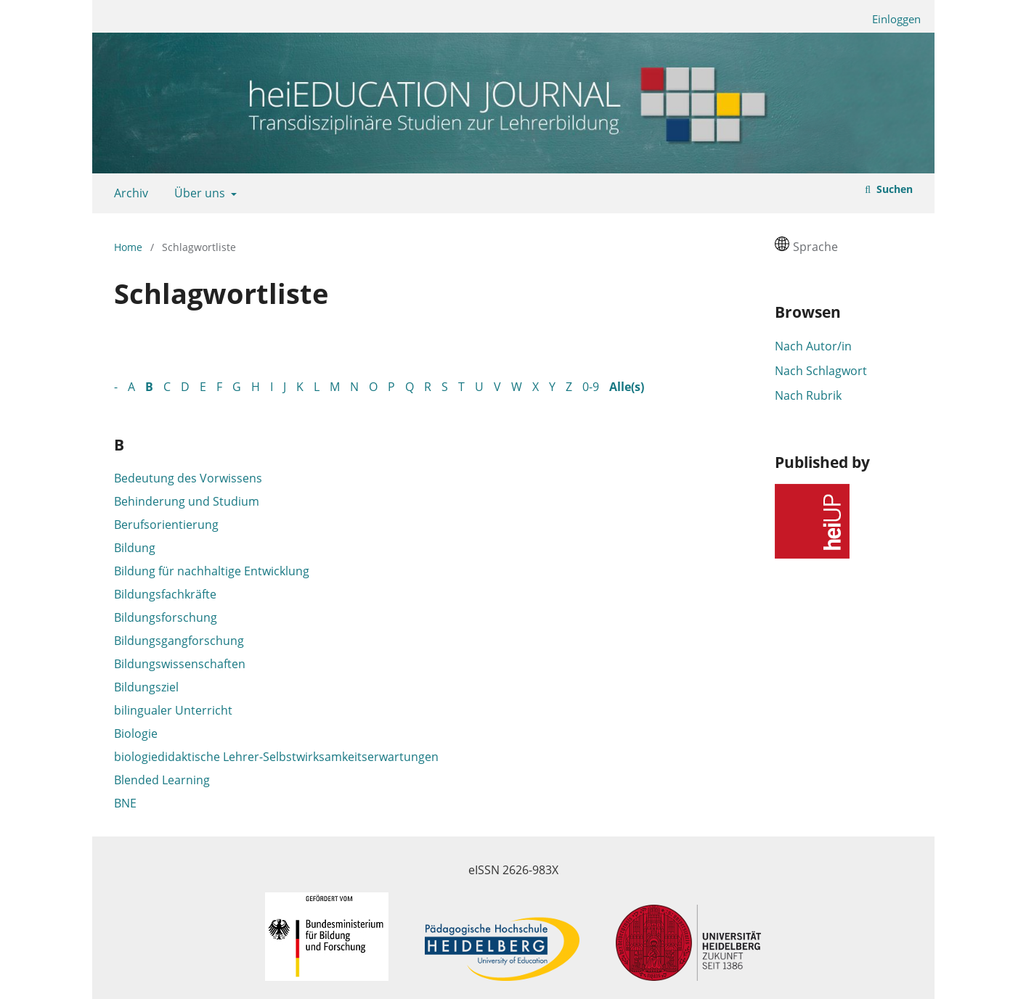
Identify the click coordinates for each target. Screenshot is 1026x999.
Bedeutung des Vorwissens (188, 478)
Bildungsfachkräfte (165, 594)
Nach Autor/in (813, 346)
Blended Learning (162, 780)
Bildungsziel (146, 687)
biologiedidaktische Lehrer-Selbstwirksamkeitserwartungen (276, 757)
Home (128, 247)
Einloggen (891, 19)
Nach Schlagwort (821, 371)
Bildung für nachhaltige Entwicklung (211, 571)
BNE (125, 803)
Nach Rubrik (808, 395)
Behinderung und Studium (186, 501)
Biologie (136, 733)
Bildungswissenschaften (179, 664)
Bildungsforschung (165, 617)
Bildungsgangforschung (179, 641)
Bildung (134, 548)
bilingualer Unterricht (173, 710)
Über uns (198, 193)
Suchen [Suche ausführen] (893, 189)
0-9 (590, 387)
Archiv (128, 193)
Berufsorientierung (166, 525)
